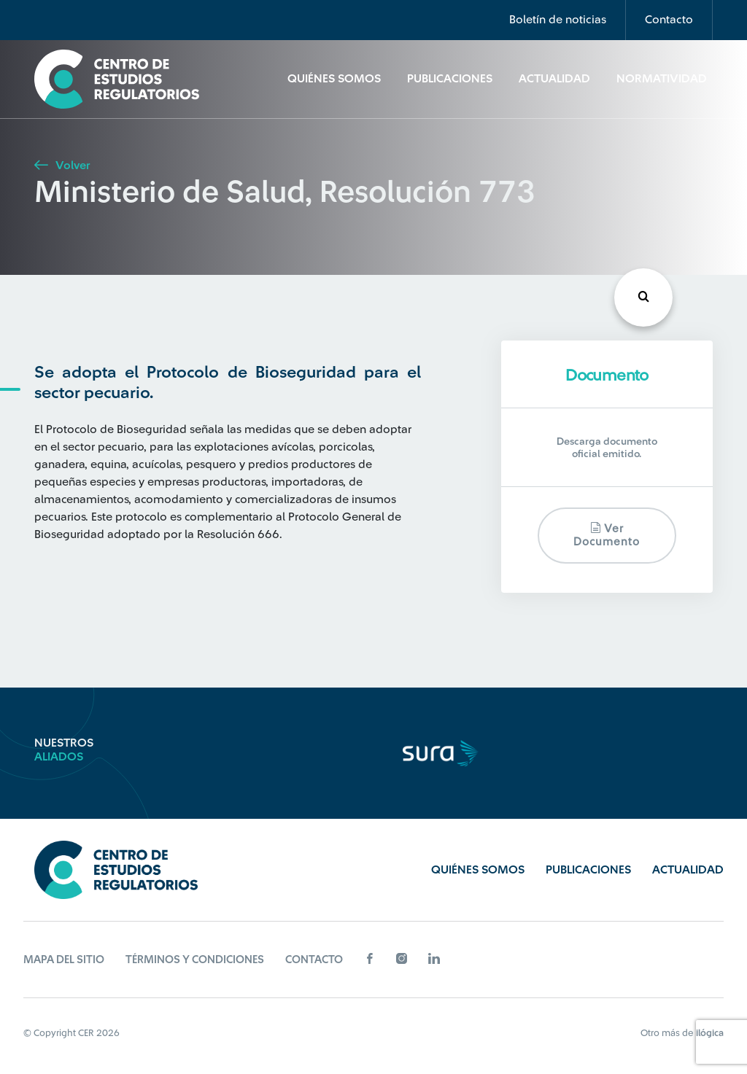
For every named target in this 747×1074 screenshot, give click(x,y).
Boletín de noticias (557, 20)
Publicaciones (449, 79)
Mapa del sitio (63, 959)
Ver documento (606, 535)
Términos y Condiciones (194, 959)
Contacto (669, 20)
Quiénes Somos (334, 79)
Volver (62, 165)
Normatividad (661, 79)
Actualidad (554, 79)
